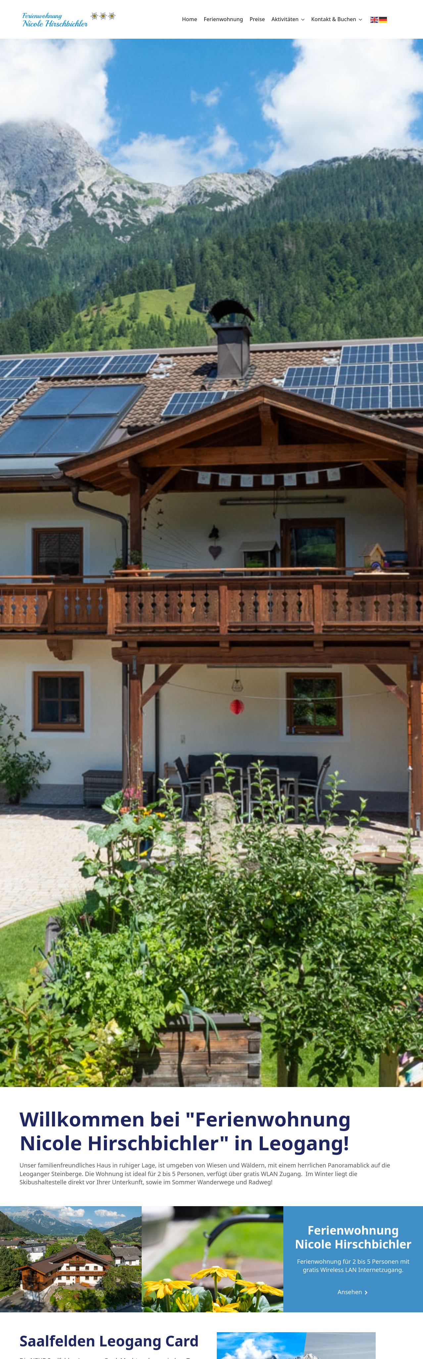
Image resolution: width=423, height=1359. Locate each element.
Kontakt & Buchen (333, 19)
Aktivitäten (285, 19)
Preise (257, 19)
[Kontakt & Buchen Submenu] (359, 19)
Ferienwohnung (223, 19)
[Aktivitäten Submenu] (302, 19)
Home (189, 19)
